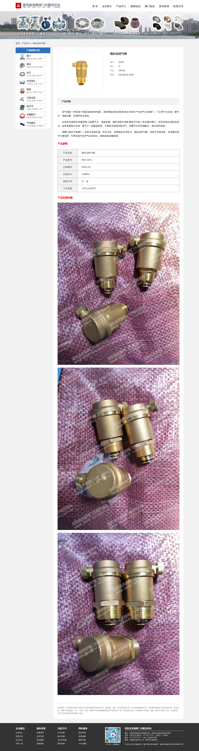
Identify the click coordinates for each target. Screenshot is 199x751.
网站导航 (82, 740)
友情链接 (82, 736)
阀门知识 (150, 6)
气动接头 (31, 123)
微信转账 (61, 743)
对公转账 (61, 733)
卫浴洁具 (31, 98)
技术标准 (164, 6)
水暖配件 (31, 114)
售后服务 (40, 740)
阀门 (29, 56)
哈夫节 (30, 106)
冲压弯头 (31, 81)
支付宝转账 (62, 740)
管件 (29, 64)
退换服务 (40, 743)
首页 (18, 43)
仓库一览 (19, 743)
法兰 (29, 72)
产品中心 (121, 6)
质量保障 (40, 733)
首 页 (95, 6)
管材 (29, 89)
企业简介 (107, 6)
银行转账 (61, 736)
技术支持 (40, 736)
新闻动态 (136, 6)
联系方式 (178, 6)
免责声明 (82, 733)
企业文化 (19, 740)
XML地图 (82, 743)
